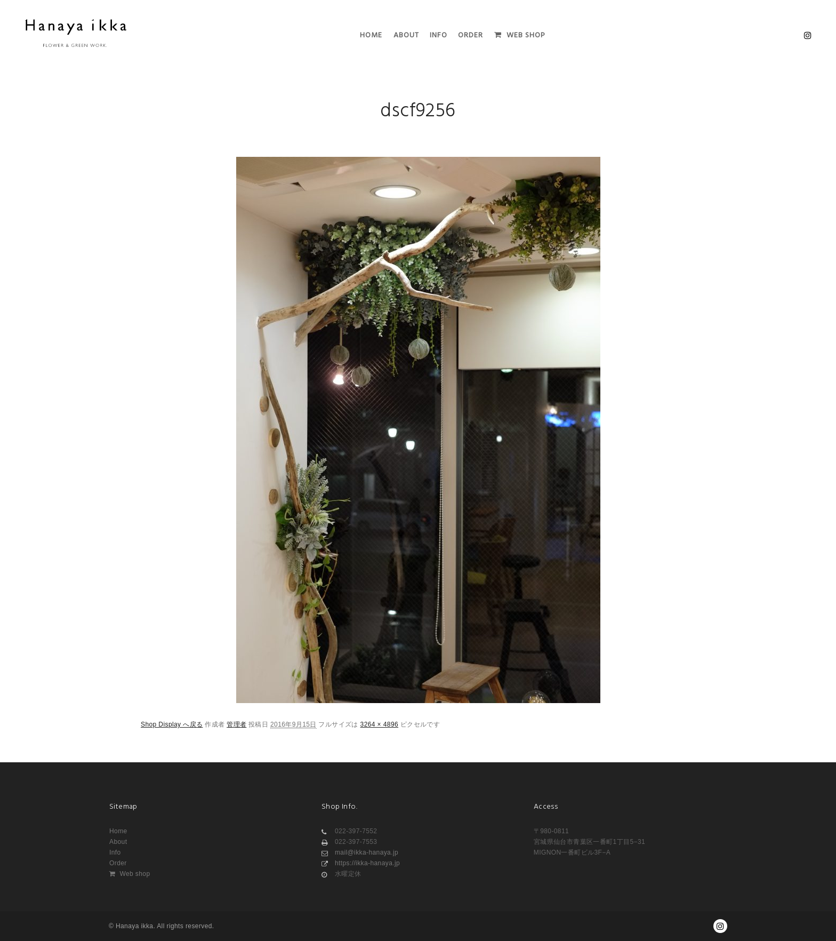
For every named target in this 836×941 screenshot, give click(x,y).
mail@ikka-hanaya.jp (359, 852)
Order (118, 863)
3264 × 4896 (379, 724)
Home (118, 831)
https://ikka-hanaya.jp (360, 863)
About (118, 842)
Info (115, 852)
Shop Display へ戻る (172, 724)
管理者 (236, 724)
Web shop (129, 874)
